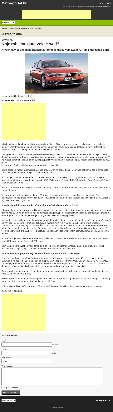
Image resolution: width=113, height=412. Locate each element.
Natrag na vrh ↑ (104, 400)
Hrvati (11, 100)
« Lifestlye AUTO (11, 34)
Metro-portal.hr (14, 3)
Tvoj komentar (7, 366)
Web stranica (7, 358)
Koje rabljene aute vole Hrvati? (29, 28)
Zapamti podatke (9, 387)
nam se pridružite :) (104, 7)
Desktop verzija (105, 3)
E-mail (4, 349)
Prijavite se (90, 7)
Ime (3, 341)
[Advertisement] (56, 14)
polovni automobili (25, 100)
